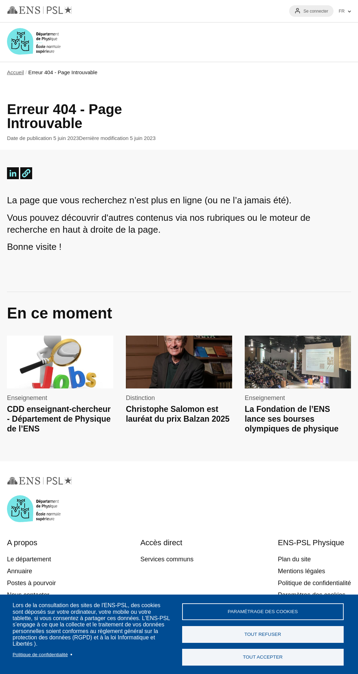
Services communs (166, 559)
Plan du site (294, 559)
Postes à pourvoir (31, 583)
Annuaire (19, 571)
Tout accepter (263, 657)
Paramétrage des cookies (263, 611)
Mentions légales (301, 571)
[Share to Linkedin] (13, 173)
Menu (342, 42)
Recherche (322, 42)
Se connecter (315, 11)
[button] (26, 173)
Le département (29, 559)
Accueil (15, 72)
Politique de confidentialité (40, 654)
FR (342, 11)
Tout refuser (262, 634)
